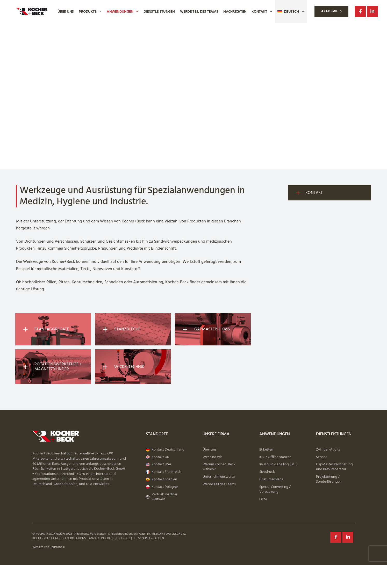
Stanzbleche (121, 329)
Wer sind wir (212, 457)
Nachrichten (234, 12)
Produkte (90, 12)
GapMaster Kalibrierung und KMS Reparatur (334, 467)
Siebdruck (267, 471)
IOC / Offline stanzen (275, 457)
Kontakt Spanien (161, 479)
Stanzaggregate (45, 329)
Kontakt (262, 12)
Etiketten (266, 449)
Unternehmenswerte (219, 476)
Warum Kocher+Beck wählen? (219, 467)
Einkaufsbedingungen (122, 533)
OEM (263, 499)
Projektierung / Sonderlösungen (329, 479)
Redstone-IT (58, 547)
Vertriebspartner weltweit (161, 497)
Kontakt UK (157, 457)
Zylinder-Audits (328, 449)
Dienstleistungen (159, 12)
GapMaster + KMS (205, 329)
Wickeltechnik (123, 366)
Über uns (66, 12)
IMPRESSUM (155, 533)
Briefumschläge (271, 479)
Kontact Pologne (162, 486)
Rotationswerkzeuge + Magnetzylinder (52, 366)
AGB (142, 533)
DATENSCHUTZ (176, 533)
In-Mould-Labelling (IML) (278, 464)
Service (321, 457)
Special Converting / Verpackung (275, 489)
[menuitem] (291, 11)
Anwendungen (122, 12)
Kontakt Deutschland (165, 449)
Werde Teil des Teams (199, 12)
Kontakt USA (158, 464)
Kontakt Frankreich (163, 471)
